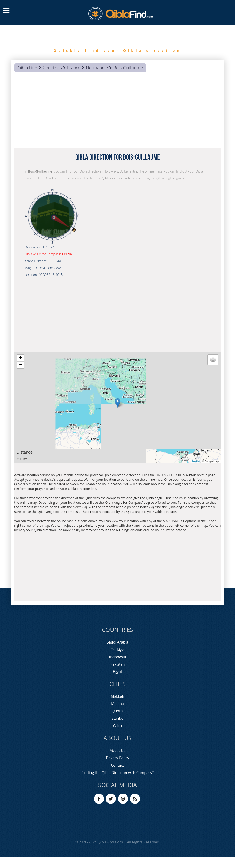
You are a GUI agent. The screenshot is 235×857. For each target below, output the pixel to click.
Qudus (117, 710)
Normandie (97, 68)
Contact (117, 765)
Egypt (117, 671)
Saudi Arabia (117, 642)
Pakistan (117, 664)
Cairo (117, 725)
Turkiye (117, 649)
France (74, 68)
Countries (52, 68)
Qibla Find (27, 68)
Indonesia (117, 656)
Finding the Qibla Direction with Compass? (117, 772)
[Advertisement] (117, 111)
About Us (118, 750)
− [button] (20, 365)
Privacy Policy (117, 757)
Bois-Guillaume (128, 68)
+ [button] (20, 358)
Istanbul (117, 718)
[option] (117, 42)
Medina (117, 703)
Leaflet (196, 461)
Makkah (117, 696)
